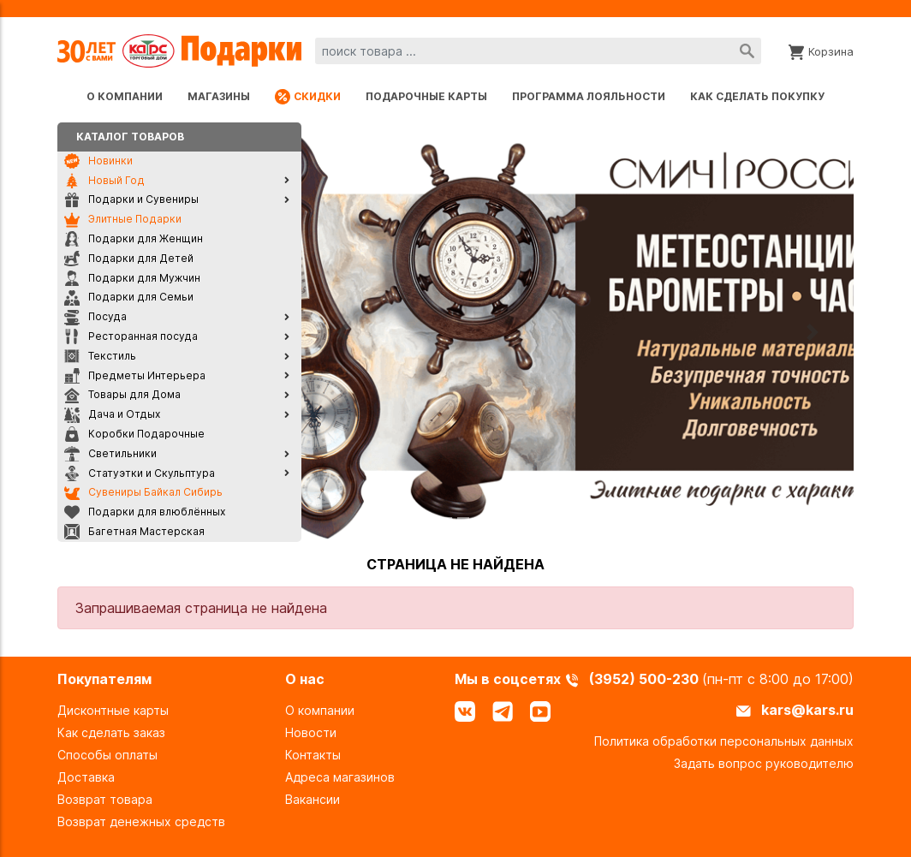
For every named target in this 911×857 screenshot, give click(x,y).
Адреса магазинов (340, 777)
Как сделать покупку (757, 96)
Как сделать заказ (111, 732)
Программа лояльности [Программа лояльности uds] (588, 96)
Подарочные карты (426, 96)
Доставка (86, 777)
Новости (310, 732)
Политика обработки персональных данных (724, 741)
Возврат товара (104, 799)
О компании (124, 96)
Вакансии (312, 799)
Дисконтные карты (113, 710)
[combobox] (538, 51)
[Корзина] (821, 50)
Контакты (313, 754)
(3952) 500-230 (645, 678)
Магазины (219, 96)
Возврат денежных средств (141, 821)
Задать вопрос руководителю (764, 763)
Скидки (308, 96)
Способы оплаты (107, 754)
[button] (342, 332)
